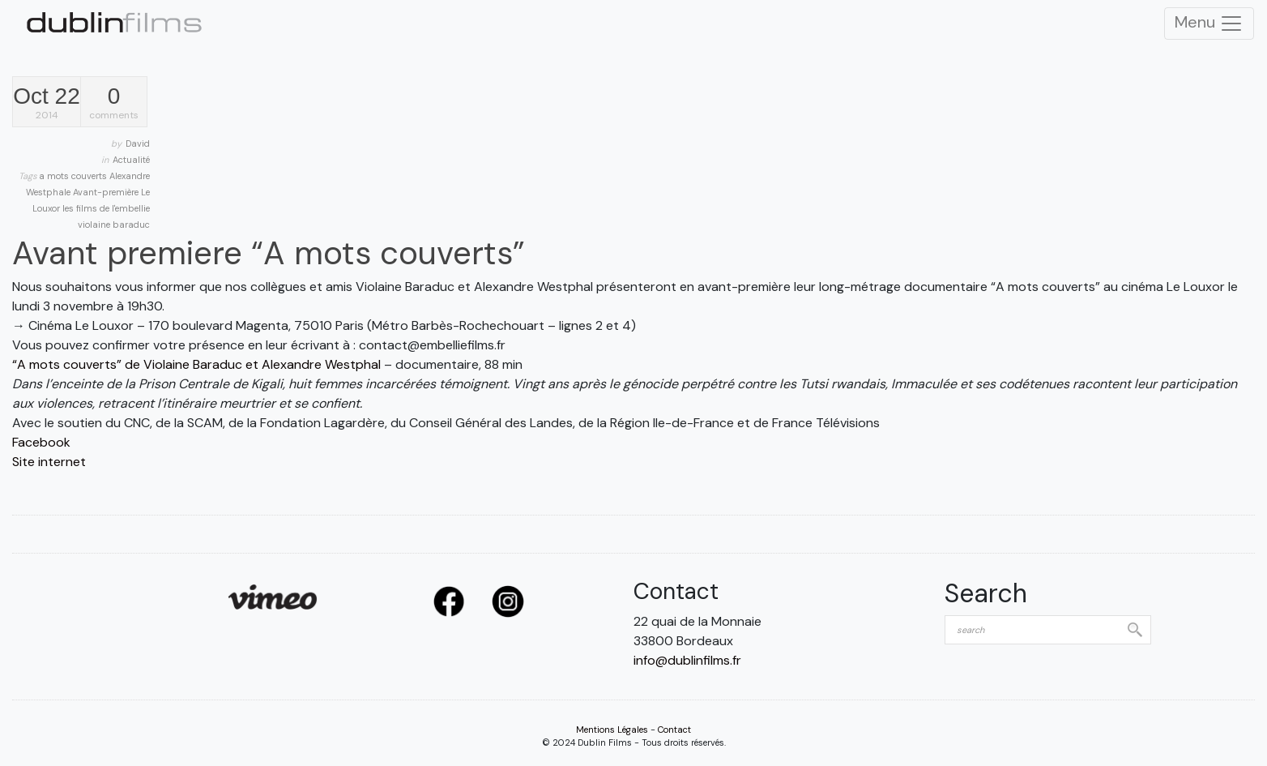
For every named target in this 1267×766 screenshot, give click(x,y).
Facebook (41, 442)
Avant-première (107, 192)
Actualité (131, 159)
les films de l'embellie (106, 208)
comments (114, 103)
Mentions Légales (612, 729)
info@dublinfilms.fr (687, 660)
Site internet (49, 461)
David (138, 143)
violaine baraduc (114, 224)
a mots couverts (74, 176)
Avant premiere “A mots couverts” (268, 253)
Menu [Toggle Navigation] (1209, 23)
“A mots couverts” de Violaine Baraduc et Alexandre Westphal (196, 364)
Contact (674, 729)
